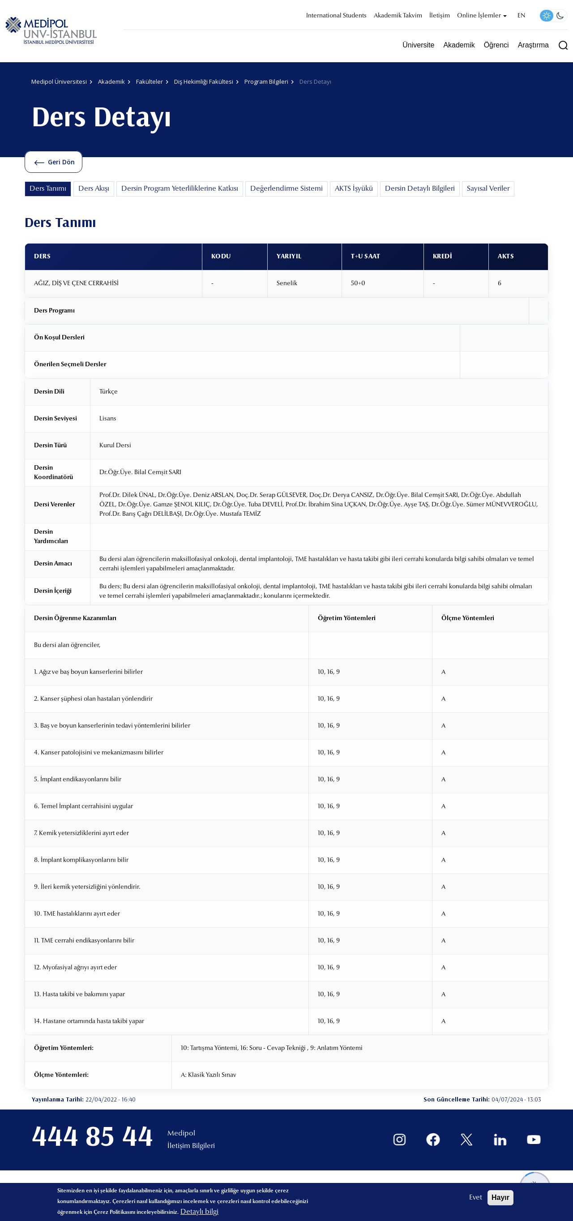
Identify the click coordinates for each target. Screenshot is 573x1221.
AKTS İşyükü (354, 189)
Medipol (181, 1133)
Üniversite (418, 45)
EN (521, 16)
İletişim (439, 16)
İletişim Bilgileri (191, 1146)
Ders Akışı (93, 189)
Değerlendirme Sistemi (286, 189)
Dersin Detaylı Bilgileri (420, 189)
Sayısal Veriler (488, 189)
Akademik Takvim (398, 16)
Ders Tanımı (48, 189)
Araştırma (533, 45)
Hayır (500, 1197)
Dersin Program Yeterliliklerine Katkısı (179, 189)
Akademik (459, 45)
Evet (475, 1197)
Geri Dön (61, 162)
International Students (336, 16)
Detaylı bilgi (199, 1212)
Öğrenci (496, 45)
